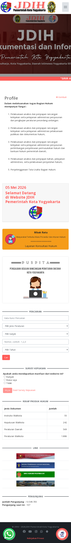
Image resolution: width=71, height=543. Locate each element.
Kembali (61, 97)
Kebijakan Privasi (35, 538)
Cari (6, 357)
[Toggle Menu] (62, 534)
